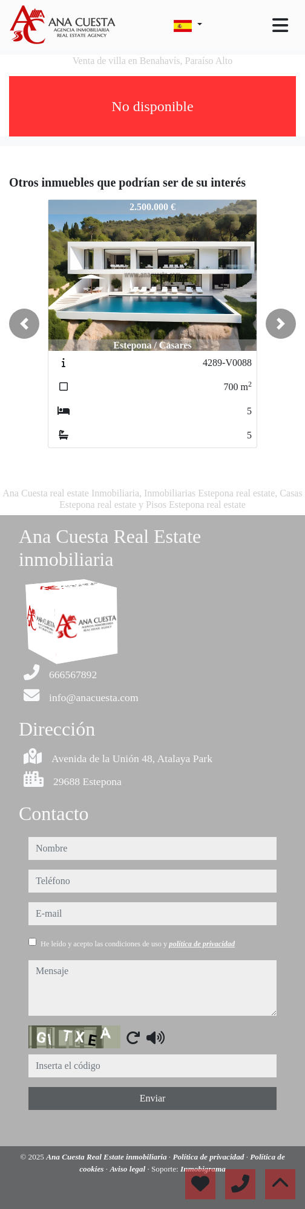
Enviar (153, 1098)
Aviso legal (128, 1168)
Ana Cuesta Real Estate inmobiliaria (107, 1156)
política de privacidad (202, 944)
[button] (24, 324)
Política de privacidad (209, 1156)
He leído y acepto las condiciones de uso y (138, 944)
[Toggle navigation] (280, 25)
